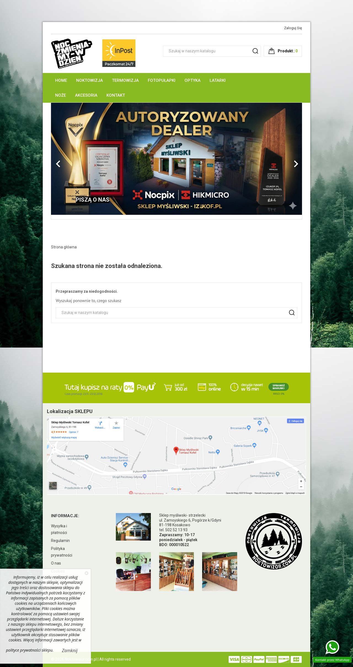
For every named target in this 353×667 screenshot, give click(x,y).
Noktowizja (89, 80)
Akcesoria (86, 95)
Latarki (218, 80)
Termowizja (125, 80)
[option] (176, 159)
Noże (60, 95)
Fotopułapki (161, 80)
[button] (70, 161)
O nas (56, 563)
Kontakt (115, 95)
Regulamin (60, 540)
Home (61, 80)
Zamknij (70, 650)
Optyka (192, 80)
